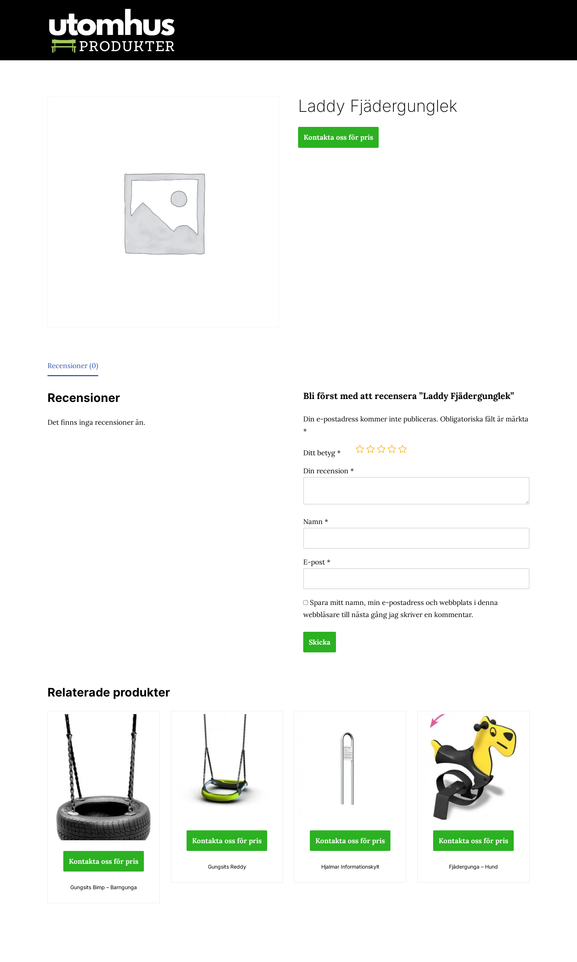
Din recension (328, 470)
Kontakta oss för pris (338, 137)
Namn (315, 521)
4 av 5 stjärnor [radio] (391, 449)
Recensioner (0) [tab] (72, 365)
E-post (316, 561)
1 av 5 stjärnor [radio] (359, 449)
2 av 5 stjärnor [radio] (370, 449)
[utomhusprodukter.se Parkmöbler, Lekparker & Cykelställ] (111, 30)
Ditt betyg (322, 452)
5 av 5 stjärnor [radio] (402, 449)
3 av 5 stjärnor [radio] (381, 449)
